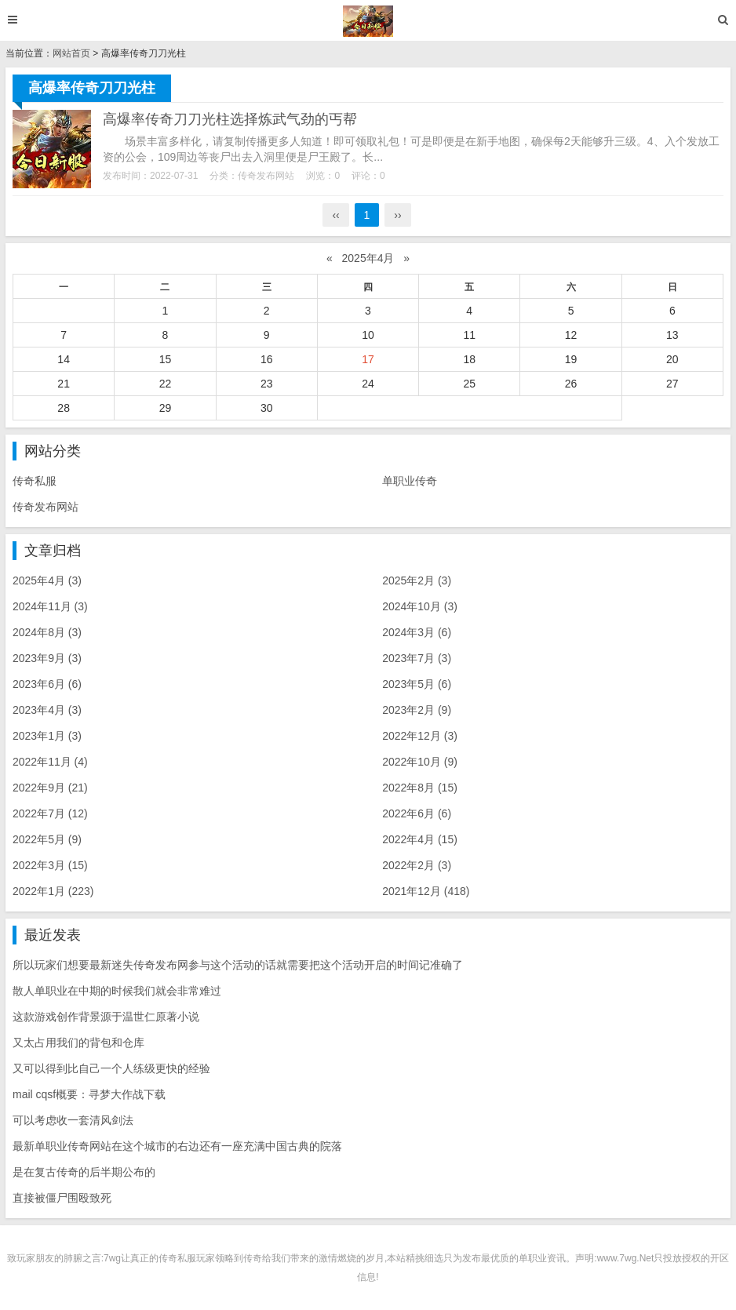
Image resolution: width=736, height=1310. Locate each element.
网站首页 (71, 53)
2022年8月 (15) (419, 787)
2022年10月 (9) (419, 761)
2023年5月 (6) (416, 684)
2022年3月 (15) (50, 865)
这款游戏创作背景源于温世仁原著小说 (106, 1016)
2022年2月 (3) (416, 865)
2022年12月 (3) (419, 736)
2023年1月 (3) (47, 736)
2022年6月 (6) (416, 813)
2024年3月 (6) (416, 632)
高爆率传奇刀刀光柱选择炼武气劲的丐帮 (230, 119)
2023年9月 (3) (47, 658)
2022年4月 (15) (419, 839)
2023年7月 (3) (416, 658)
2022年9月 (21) (50, 787)
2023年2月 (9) (416, 710)
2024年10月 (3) (419, 606)
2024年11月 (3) (50, 606)
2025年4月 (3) (47, 580)
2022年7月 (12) (50, 813)
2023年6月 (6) (47, 684)
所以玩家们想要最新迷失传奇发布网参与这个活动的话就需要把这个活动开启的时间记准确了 (238, 965)
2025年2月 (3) (416, 580)
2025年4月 (368, 258)
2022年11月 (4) (50, 761)
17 (368, 359)
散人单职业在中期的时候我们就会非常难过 (117, 990)
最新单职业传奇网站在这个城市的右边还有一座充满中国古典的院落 (177, 1146)
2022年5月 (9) (47, 839)
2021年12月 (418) (425, 891)
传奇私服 (34, 481)
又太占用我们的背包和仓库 (78, 1042)
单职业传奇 (409, 481)
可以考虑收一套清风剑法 (73, 1120)
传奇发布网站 (266, 175)
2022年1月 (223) (53, 891)
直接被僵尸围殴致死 (62, 1198)
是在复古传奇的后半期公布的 (84, 1172)
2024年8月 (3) (47, 632)
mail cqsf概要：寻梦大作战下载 (89, 1094)
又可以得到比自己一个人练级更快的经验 (111, 1068)
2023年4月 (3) (47, 710)
